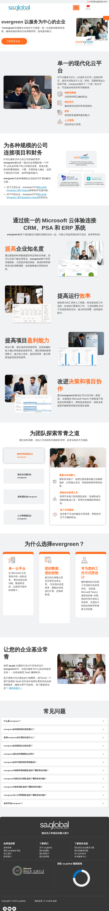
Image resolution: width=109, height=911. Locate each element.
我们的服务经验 (81, 850)
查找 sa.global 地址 (12, 850)
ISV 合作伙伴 (80, 853)
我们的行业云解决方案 (84, 847)
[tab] (24, 455)
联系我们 (7, 856)
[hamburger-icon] (76, 7)
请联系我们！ (15, 688)
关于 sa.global (45, 847)
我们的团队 (44, 850)
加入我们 (7, 853)
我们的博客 (44, 856)
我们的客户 (44, 853)
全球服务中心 (80, 856)
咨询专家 (7, 847)
